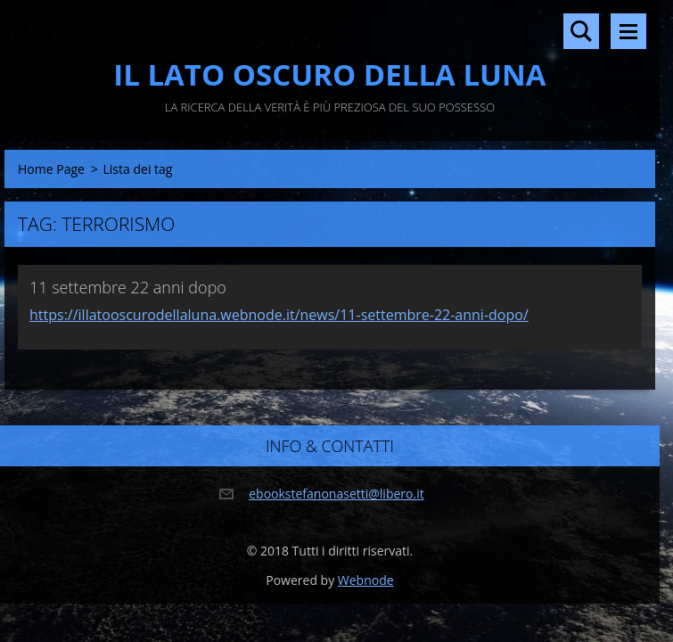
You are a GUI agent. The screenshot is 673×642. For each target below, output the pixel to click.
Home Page (51, 168)
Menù (628, 31)
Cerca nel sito (581, 31)
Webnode (366, 580)
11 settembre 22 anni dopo (127, 287)
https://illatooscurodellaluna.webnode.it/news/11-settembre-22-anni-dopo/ (279, 315)
